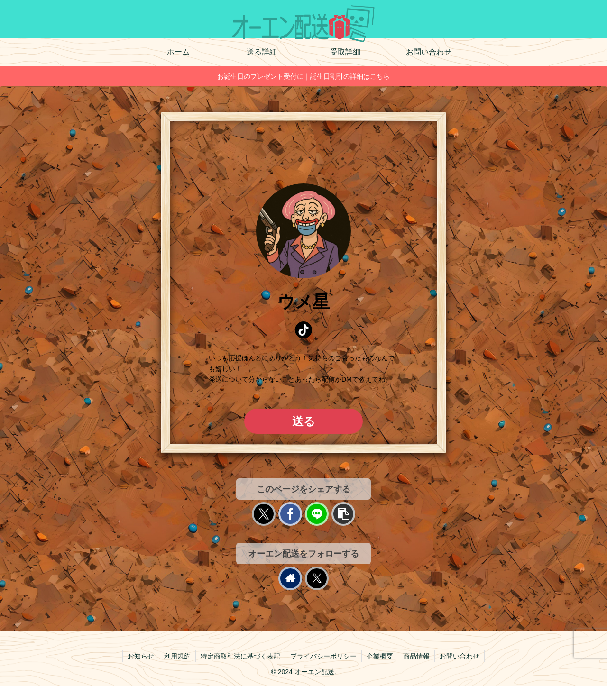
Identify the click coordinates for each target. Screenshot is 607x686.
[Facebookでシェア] (290, 514)
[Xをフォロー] (317, 578)
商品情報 (416, 656)
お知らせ (141, 656)
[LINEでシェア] (317, 514)
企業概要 (380, 656)
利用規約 (177, 656)
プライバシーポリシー (323, 656)
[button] (343, 514)
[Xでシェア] (264, 514)
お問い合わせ (459, 656)
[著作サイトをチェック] (290, 578)
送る (303, 421)
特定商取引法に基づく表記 (240, 656)
